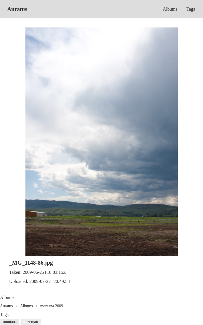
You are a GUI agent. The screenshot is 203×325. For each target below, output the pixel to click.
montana (10, 322)
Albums (170, 9)
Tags (190, 9)
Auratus (17, 9)
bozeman (30, 322)
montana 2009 (51, 306)
